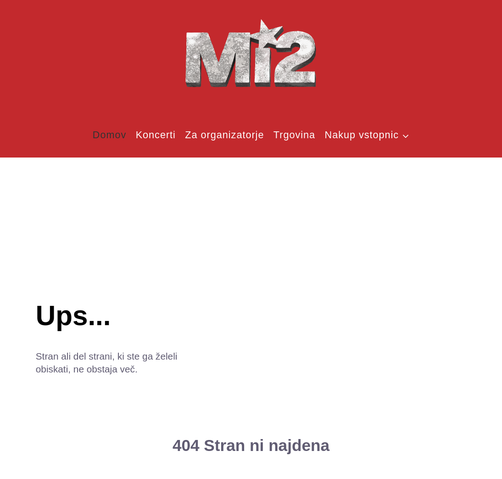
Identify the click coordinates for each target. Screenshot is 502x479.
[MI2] (251, 54)
